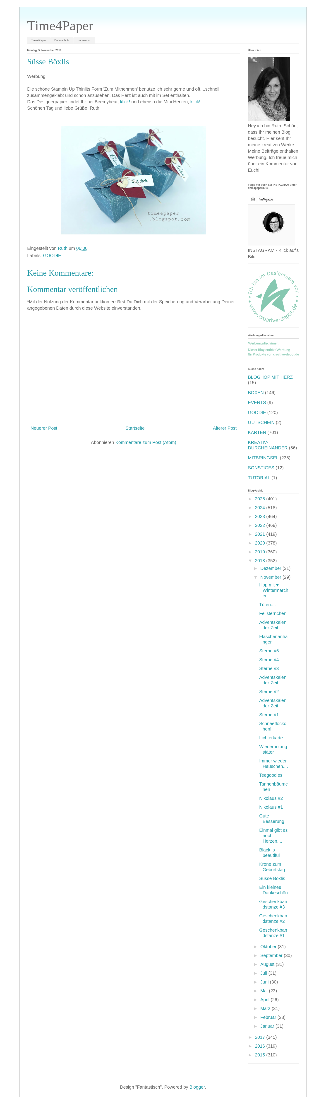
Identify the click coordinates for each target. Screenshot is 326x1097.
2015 (260, 1054)
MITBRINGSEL (263, 457)
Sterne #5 (269, 650)
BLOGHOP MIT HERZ (270, 377)
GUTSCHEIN (261, 422)
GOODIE (52, 255)
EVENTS (257, 402)
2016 (260, 1046)
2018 (260, 560)
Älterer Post (225, 428)
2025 (260, 498)
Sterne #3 (269, 668)
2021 (260, 534)
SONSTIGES (261, 467)
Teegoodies (270, 775)
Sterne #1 (269, 714)
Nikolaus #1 (271, 807)
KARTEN (257, 432)
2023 (260, 516)
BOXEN (256, 392)
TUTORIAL (259, 477)
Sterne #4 (269, 659)
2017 (260, 1037)
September (272, 955)
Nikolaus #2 (271, 798)
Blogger (197, 1087)
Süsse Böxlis (272, 878)
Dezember (271, 568)
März (266, 1008)
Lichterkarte (271, 737)
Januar (268, 1026)
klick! (125, 101)
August (268, 964)
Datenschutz (62, 40)
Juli (264, 973)
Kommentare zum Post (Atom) (145, 442)
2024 (260, 507)
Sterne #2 (269, 691)
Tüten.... (267, 604)
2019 (260, 551)
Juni (265, 981)
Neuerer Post (44, 428)
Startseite (134, 428)
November (271, 577)
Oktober (269, 946)
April (265, 999)
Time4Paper (60, 25)
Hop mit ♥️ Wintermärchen (273, 590)
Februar (269, 1017)
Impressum (84, 40)
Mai (264, 990)
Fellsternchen (272, 613)
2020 (260, 542)
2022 (260, 525)
